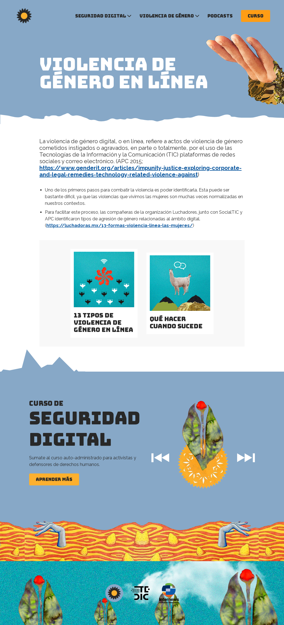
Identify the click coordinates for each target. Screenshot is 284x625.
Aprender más (54, 479)
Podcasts (220, 16)
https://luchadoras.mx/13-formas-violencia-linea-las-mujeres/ (119, 225)
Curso (255, 16)
